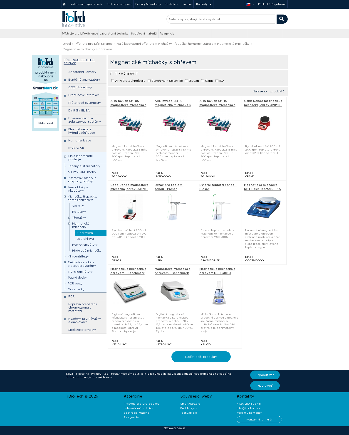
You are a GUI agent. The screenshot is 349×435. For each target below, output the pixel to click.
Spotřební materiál (144, 33)
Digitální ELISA (79, 110)
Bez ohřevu (85, 238)
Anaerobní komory (82, 72)
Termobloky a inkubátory (78, 188)
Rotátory (79, 211)
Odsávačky (76, 289)
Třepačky (79, 217)
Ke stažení (171, 4)
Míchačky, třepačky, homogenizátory (185, 43)
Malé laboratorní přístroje (135, 43)
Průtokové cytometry (84, 102)
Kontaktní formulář (259, 419)
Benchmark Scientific (167, 80)
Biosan (194, 80)
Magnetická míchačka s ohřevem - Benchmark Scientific (128, 273)
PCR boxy (75, 283)
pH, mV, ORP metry (82, 172)
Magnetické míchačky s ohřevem (87, 49)
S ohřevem (85, 233)
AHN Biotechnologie (130, 80)
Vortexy (78, 206)
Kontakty (202, 4)
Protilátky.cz (189, 408)
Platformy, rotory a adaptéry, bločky (82, 179)
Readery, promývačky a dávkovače (84, 320)
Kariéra (187, 4)
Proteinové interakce (84, 95)
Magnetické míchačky (233, 43)
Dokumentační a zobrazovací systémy (84, 119)
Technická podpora (118, 4)
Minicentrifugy (78, 256)
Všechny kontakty (249, 412)
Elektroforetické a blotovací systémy (82, 264)
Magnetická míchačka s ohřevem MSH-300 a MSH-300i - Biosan (217, 273)
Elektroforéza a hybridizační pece (81, 131)
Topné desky (77, 277)
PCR (71, 296)
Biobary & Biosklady (148, 4)
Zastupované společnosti (85, 4)
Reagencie (167, 33)
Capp (209, 80)
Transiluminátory (80, 271)
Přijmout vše (264, 375)
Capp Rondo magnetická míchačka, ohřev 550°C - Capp (129, 189)
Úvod (67, 43)
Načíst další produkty (201, 356)
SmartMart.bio (190, 403)
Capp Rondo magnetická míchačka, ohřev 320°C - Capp (263, 105)
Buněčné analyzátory (84, 79)
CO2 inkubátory (80, 87)
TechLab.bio (188, 412)
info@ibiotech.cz (248, 408)
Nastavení (264, 385)
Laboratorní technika (114, 33)
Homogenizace (79, 140)
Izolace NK (76, 148)
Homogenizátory (85, 244)
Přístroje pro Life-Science (80, 33)
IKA (221, 80)
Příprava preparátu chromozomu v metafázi (82, 307)
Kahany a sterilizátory (84, 166)
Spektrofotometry (82, 329)
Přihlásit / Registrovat (272, 4)
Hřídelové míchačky (86, 250)
